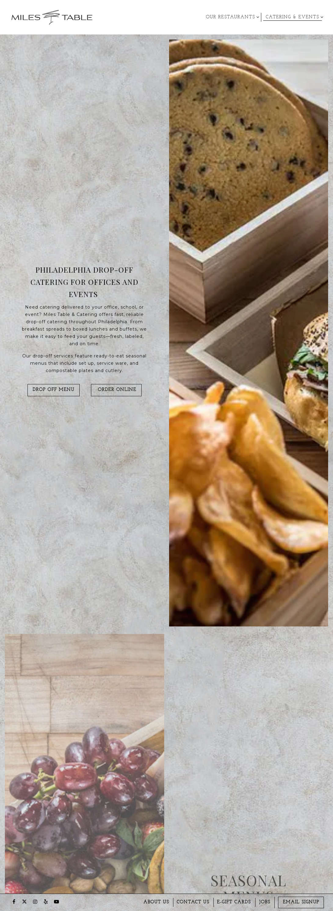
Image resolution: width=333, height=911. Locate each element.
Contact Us (193, 902)
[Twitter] (24, 902)
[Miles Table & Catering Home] (52, 17)
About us (156, 902)
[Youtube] (56, 902)
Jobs (264, 902)
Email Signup (301, 902)
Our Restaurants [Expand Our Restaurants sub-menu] (231, 17)
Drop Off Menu (53, 391)
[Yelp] (46, 902)
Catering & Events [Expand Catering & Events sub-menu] (293, 17)
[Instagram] (35, 902)
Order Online (116, 391)
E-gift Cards (234, 902)
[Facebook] (14, 902)
